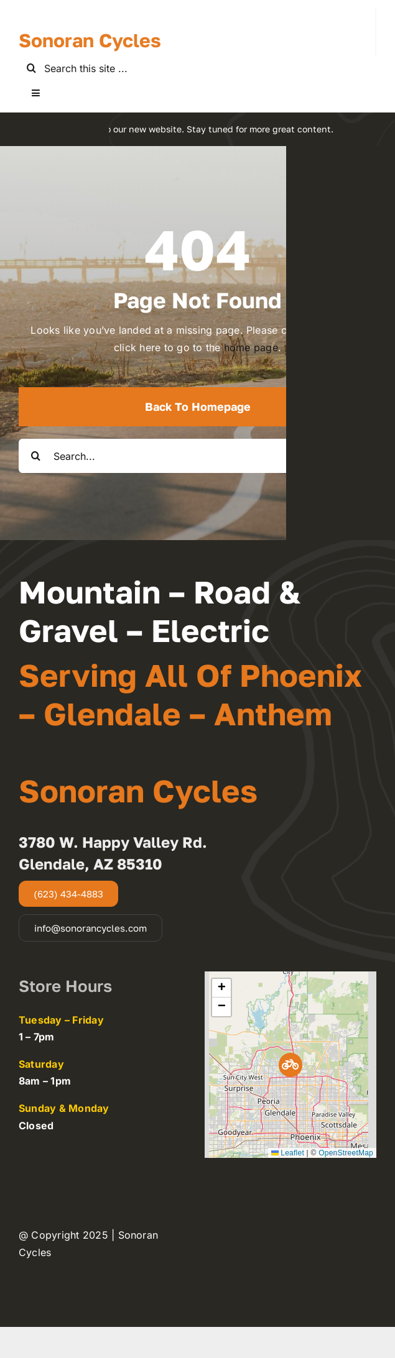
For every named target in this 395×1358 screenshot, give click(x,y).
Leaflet (287, 1153)
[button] (291, 1065)
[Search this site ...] (197, 68)
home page (251, 347)
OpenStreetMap (345, 1153)
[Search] (31, 68)
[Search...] (197, 456)
